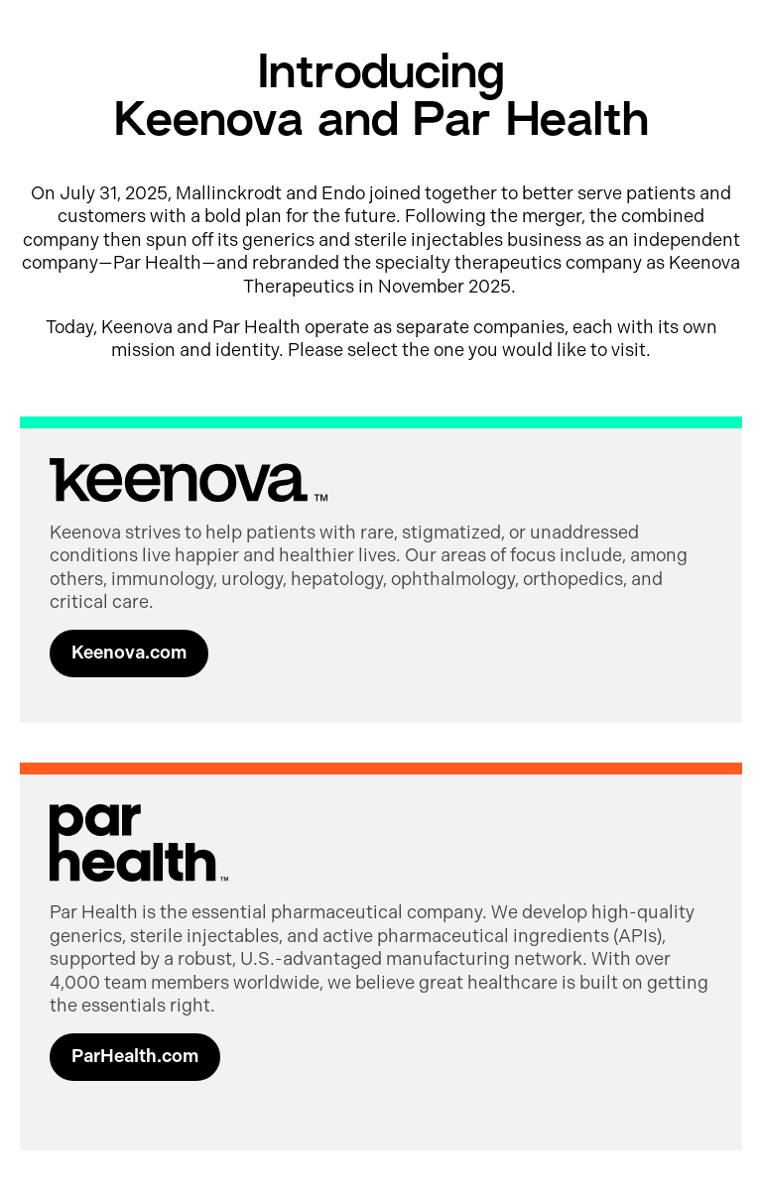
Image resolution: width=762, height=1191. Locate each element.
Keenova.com (129, 652)
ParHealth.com (134, 1056)
